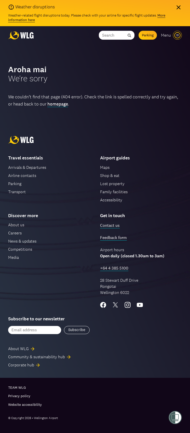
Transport (17, 192)
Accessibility (111, 200)
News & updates (22, 241)
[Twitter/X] (115, 305)
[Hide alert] (178, 7)
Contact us (110, 225)
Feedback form (113, 237)
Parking (148, 35)
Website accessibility (25, 404)
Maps (105, 167)
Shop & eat (109, 175)
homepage (57, 104)
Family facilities (114, 192)
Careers (15, 233)
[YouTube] (140, 305)
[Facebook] (103, 305)
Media (13, 257)
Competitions (20, 249)
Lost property (112, 183)
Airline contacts (22, 175)
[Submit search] (129, 35)
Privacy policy (19, 396)
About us (16, 225)
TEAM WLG (17, 387)
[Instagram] (128, 305)
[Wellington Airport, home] (21, 35)
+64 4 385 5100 (114, 268)
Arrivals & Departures (27, 167)
